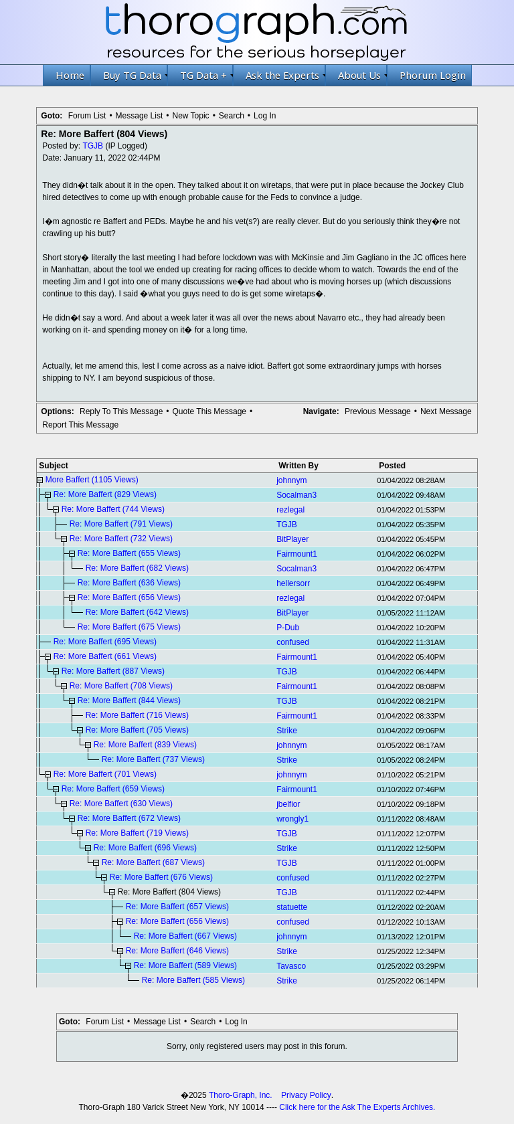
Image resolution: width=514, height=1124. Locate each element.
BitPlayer (292, 539)
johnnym (291, 480)
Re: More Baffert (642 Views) (137, 612)
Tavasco (291, 966)
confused (292, 642)
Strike (286, 730)
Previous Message (378, 411)
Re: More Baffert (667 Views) (185, 936)
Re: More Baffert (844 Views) (129, 700)
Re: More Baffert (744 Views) (113, 509)
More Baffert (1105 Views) (92, 479)
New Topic (190, 115)
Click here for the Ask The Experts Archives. (357, 1107)
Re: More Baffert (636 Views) (129, 582)
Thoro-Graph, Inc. (240, 1095)
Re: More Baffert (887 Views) (113, 671)
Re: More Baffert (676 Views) (161, 877)
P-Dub (287, 627)
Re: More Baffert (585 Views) (193, 980)
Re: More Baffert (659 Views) (113, 788)
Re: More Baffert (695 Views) (105, 641)
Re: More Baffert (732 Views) (121, 538)
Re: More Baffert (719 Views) (137, 833)
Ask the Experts (285, 75)
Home (70, 75)
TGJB (92, 146)
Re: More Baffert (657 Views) (177, 906)
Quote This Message (210, 411)
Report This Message (80, 425)
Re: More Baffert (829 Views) (105, 494)
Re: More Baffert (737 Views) (153, 759)
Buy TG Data (135, 75)
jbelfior (288, 804)
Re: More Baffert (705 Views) (137, 730)
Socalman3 (296, 495)
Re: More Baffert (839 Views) (145, 744)
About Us (362, 75)
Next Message (446, 411)
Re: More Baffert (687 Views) (153, 862)
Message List (139, 115)
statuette (291, 907)
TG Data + (206, 75)
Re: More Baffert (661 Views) (105, 656)
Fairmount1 (296, 554)
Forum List (87, 115)
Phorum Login (433, 75)
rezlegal (290, 509)
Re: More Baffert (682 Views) (137, 568)
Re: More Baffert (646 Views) (177, 950)
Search (231, 115)
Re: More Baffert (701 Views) (105, 774)
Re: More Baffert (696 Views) (145, 847)
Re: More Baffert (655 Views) (129, 553)
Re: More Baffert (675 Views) (129, 627)
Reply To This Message (121, 411)
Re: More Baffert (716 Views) (137, 715)
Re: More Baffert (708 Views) (121, 685)
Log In (265, 115)
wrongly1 (292, 819)
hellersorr (293, 583)
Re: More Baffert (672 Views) (129, 818)
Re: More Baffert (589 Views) (185, 965)
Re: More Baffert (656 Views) (129, 597)
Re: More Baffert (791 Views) (121, 524)
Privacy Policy (306, 1095)
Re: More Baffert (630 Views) (121, 803)
